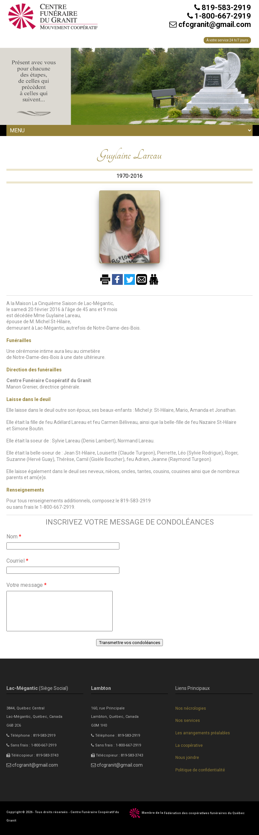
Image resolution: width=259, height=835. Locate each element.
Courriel (17, 561)
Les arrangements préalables (202, 733)
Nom (13, 536)
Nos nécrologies (190, 708)
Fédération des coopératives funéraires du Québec (204, 813)
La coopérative (189, 745)
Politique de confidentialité (200, 770)
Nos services (187, 720)
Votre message (26, 585)
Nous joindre (187, 757)
